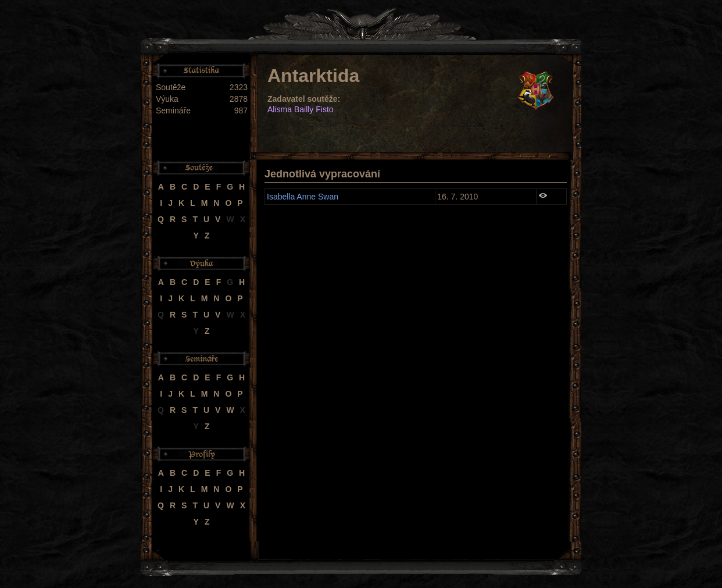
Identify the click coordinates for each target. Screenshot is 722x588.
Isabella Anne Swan (302, 196)
